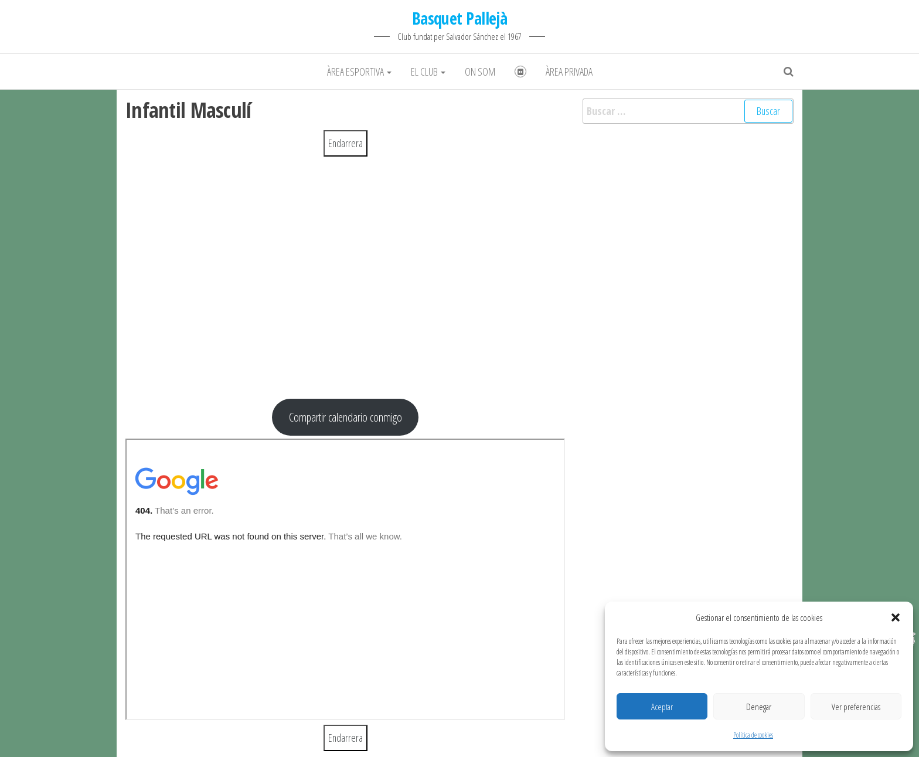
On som (480, 72)
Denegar (758, 706)
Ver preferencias (856, 706)
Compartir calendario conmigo (345, 417)
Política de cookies (753, 735)
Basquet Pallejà (460, 18)
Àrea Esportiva (359, 72)
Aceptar (662, 706)
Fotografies (520, 71)
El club (428, 72)
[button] (895, 617)
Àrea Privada (569, 72)
